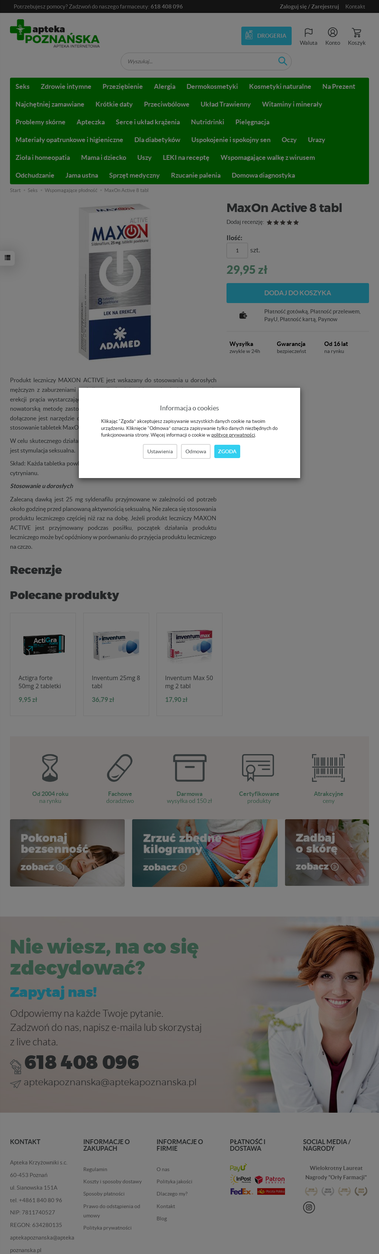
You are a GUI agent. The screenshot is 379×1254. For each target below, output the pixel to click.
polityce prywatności (233, 435)
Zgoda (227, 451)
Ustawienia (160, 451)
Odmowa (195, 451)
